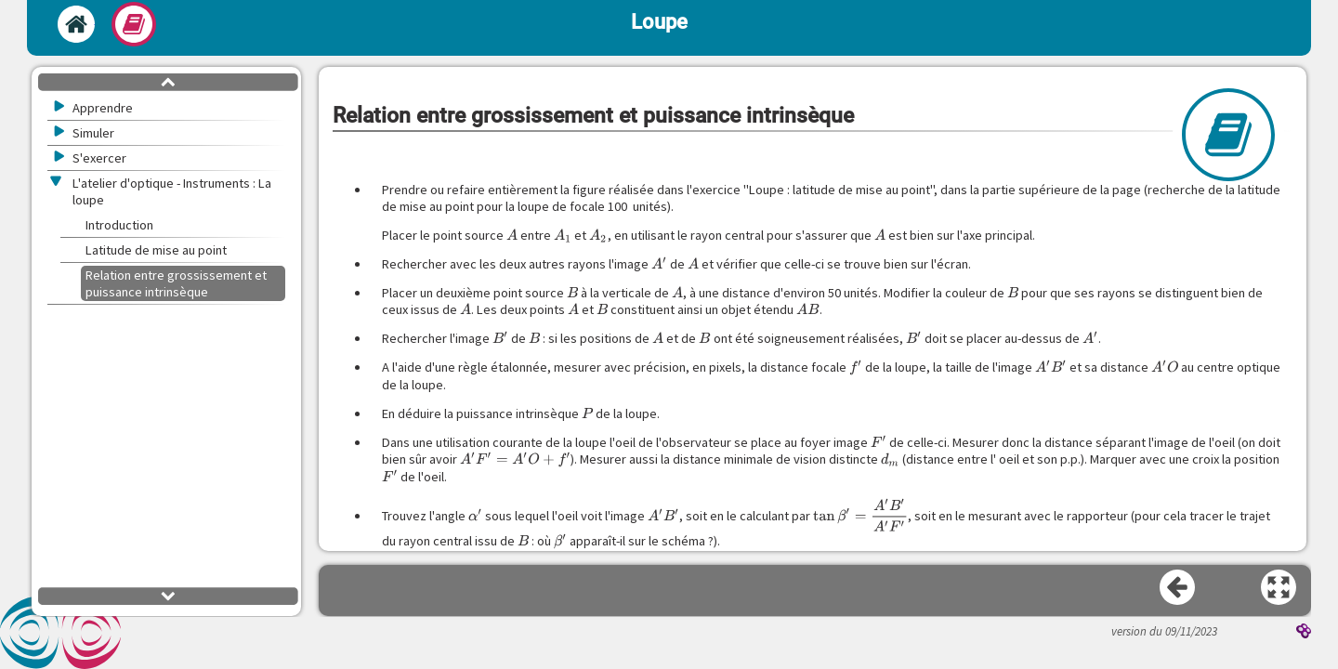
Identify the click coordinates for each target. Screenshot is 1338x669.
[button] (1279, 588)
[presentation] (512, 235)
